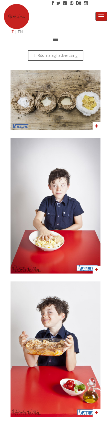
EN (20, 31)
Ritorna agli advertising (56, 55)
